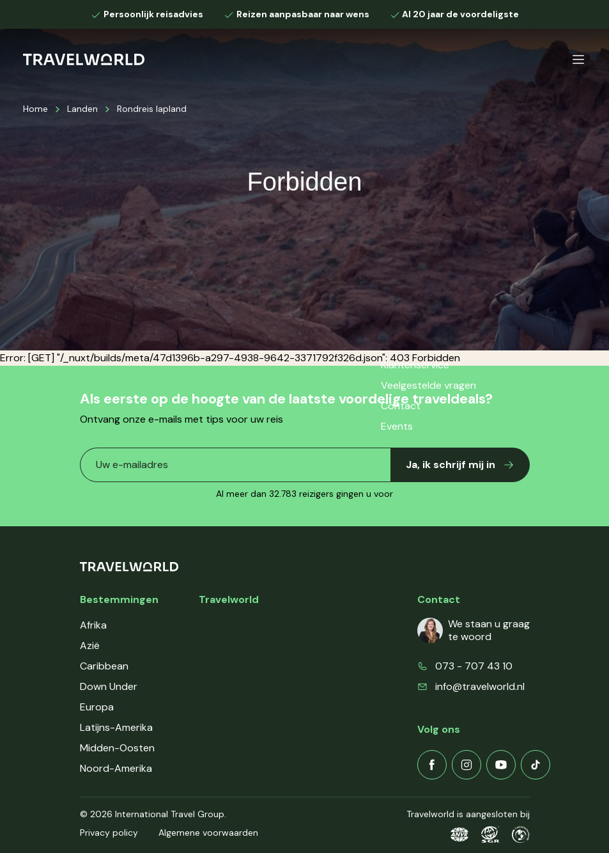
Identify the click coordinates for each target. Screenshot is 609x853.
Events (215, 707)
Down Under (108, 686)
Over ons (220, 625)
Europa (97, 707)
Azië (90, 645)
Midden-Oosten (117, 748)
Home (35, 108)
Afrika (93, 625)
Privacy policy (109, 832)
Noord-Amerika (116, 768)
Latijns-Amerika (116, 727)
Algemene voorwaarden (208, 832)
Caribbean (104, 666)
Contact (218, 686)
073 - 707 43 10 (474, 666)
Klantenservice (233, 645)
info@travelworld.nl (480, 686)
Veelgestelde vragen (246, 666)
